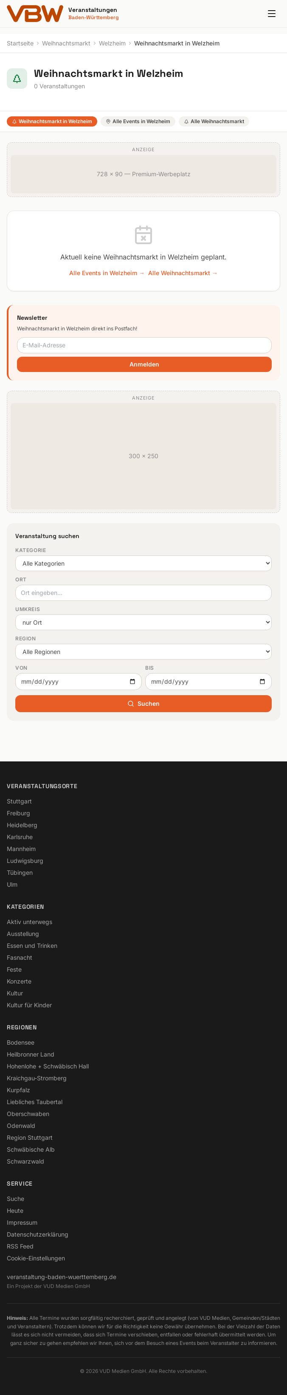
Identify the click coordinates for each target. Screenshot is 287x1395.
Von (21, 668)
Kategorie (30, 550)
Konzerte (19, 981)
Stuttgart (19, 801)
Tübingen (20, 872)
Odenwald (21, 1125)
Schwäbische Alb (31, 1149)
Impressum (22, 1222)
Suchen (143, 703)
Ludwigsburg (25, 860)
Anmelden (144, 364)
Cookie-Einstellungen (36, 1258)
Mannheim (21, 848)
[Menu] (271, 13)
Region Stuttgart (30, 1137)
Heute (15, 1210)
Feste (14, 969)
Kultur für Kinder (29, 1005)
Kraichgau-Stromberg (37, 1078)
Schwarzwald (25, 1161)
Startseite (20, 43)
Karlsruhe (20, 836)
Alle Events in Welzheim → (107, 272)
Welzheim (112, 43)
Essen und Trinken (32, 945)
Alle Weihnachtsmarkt (214, 121)
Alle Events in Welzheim (138, 121)
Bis (149, 668)
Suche (15, 1198)
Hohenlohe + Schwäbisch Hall (48, 1066)
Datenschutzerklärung (37, 1234)
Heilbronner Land (30, 1054)
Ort (21, 579)
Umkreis (27, 609)
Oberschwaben (28, 1113)
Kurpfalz (18, 1089)
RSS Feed (20, 1246)
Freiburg (18, 813)
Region (25, 638)
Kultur (15, 993)
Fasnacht (19, 957)
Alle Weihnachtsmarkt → (183, 272)
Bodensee (20, 1042)
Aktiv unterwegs (29, 921)
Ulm (12, 884)
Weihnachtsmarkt (66, 43)
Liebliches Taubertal (34, 1101)
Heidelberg (22, 825)
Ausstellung (23, 933)
